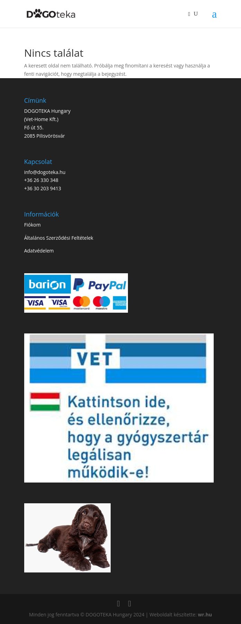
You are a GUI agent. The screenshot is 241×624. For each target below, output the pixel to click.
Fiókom (32, 224)
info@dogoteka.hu (45, 172)
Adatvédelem (39, 250)
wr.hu (205, 614)
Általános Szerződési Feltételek (58, 238)
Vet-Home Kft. (41, 119)
